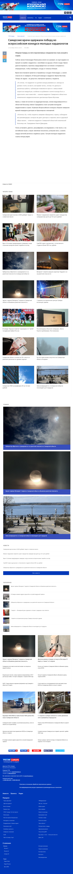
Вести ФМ (6, 857)
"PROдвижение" (42, 791)
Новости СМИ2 (7, 184)
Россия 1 (6, 838)
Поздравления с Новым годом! (10, 813)
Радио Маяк (7, 851)
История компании (43, 836)
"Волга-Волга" (42, 813)
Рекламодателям (43, 847)
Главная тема (6, 799)
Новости (23, 18)
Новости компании (43, 839)
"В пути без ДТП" (43, 822)
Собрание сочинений (8, 822)
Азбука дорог (42, 796)
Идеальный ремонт (43, 819)
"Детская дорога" (7, 794)
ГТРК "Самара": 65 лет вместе (10, 802)
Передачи (6, 788)
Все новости (36, 563)
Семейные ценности (8, 819)
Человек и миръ (42, 808)
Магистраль (6, 805)
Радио (40, 18)
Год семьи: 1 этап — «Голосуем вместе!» (48, 825)
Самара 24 (6, 844)
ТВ (36, 18)
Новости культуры (43, 802)
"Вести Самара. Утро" (8, 828)
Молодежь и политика (8, 811)
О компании (47, 18)
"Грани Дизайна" (7, 791)
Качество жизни (42, 811)
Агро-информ (42, 799)
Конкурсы (30, 18)
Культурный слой (43, 805)
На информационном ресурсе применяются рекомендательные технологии (40, 778)
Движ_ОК (41, 828)
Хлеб (4, 825)
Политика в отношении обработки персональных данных (35, 774)
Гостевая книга (42, 842)
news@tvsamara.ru (16, 762)
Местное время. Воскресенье (10, 808)
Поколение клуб (7, 816)
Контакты (41, 845)
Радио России (7, 854)
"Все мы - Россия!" (43, 794)
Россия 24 (6, 841)
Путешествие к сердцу (44, 816)
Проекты (14, 784)
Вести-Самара (6, 796)
